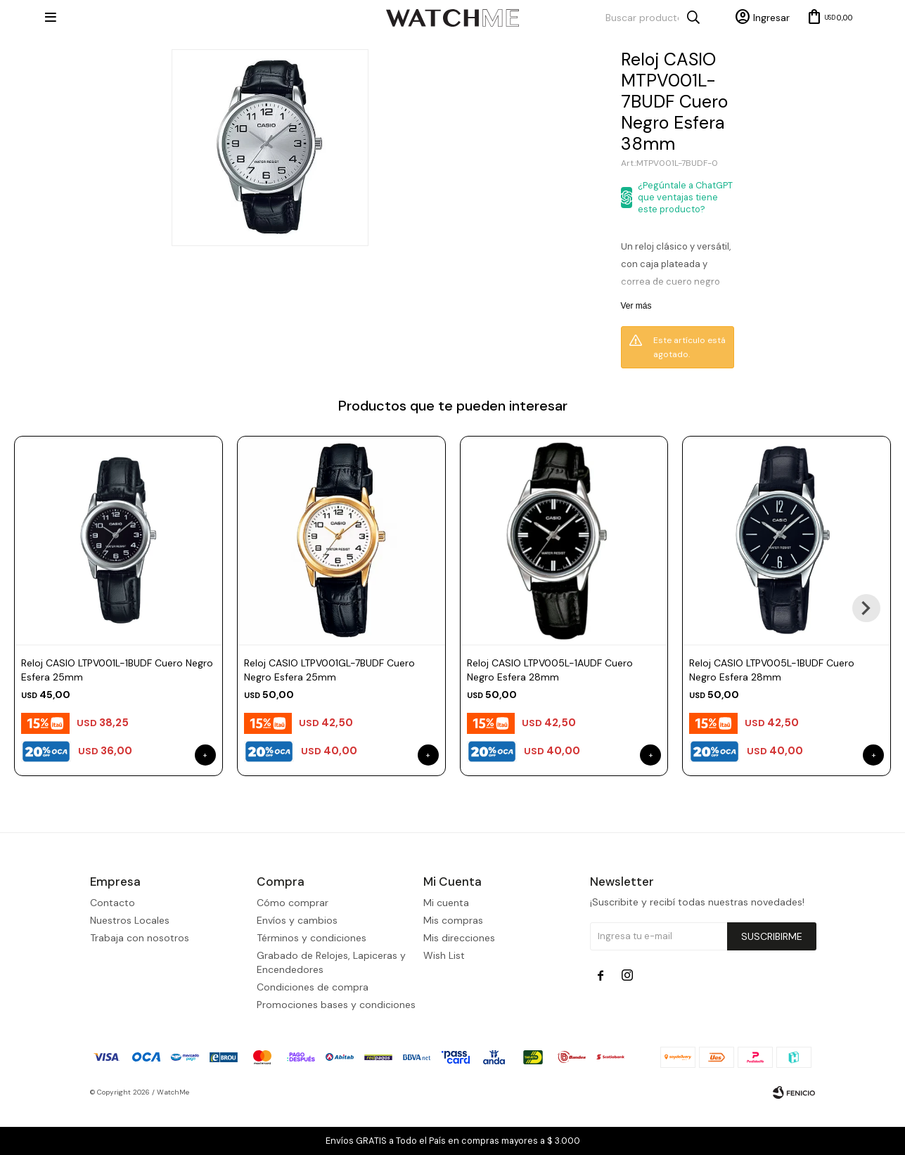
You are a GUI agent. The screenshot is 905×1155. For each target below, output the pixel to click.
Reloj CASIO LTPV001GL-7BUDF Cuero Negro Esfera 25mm (329, 670)
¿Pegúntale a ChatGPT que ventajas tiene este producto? (685, 197)
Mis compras (453, 965)
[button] (866, 608)
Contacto (112, 947)
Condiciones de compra (312, 1032)
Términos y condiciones (311, 982)
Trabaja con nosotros (139, 982)
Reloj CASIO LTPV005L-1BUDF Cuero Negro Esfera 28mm (771, 670)
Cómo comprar (292, 947)
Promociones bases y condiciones (336, 1049)
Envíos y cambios (297, 965)
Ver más (636, 306)
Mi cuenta (446, 947)
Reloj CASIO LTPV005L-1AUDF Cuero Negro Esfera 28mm (550, 670)
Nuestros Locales (129, 965)
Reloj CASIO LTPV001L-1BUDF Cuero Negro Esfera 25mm (117, 670)
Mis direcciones (459, 982)
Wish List (444, 1000)
